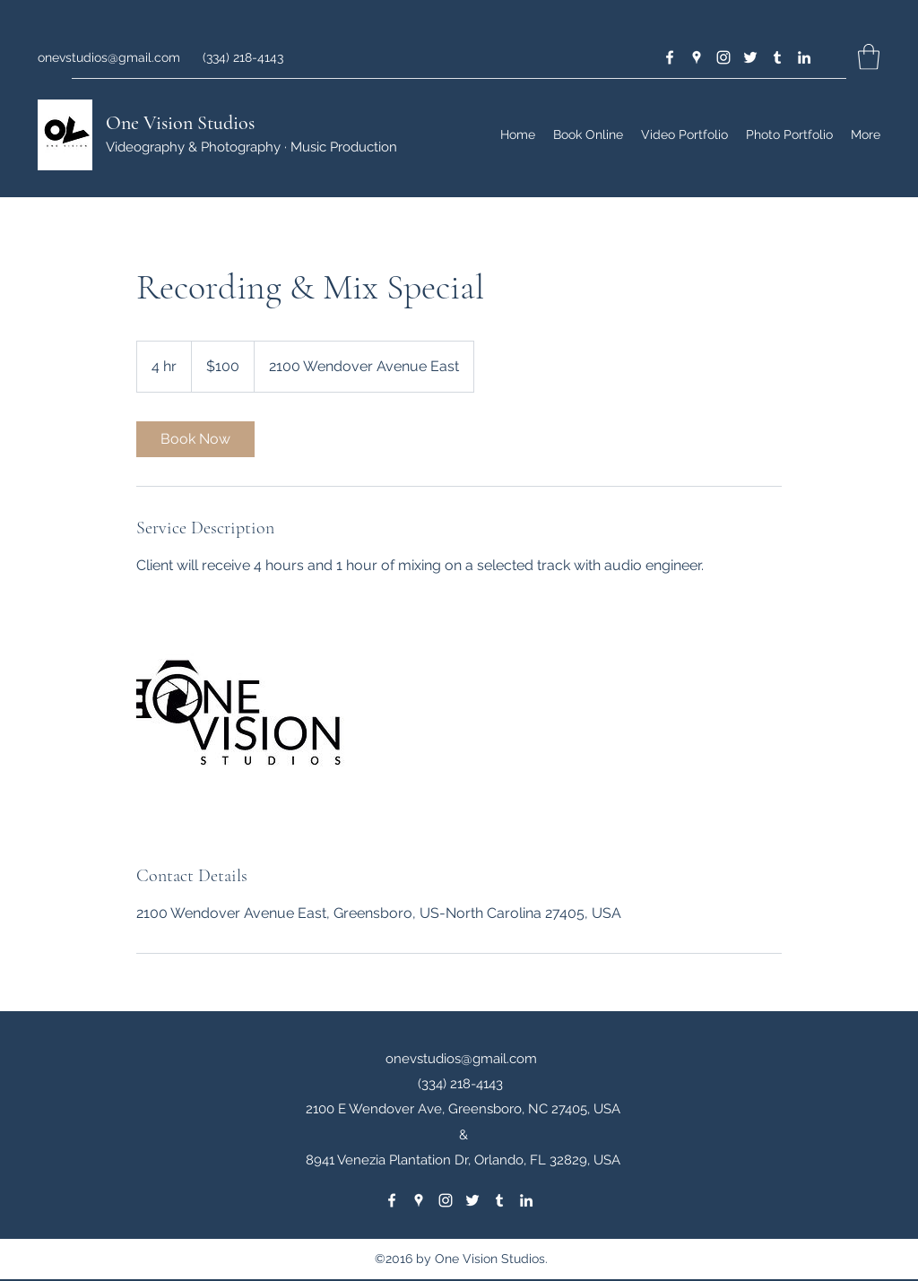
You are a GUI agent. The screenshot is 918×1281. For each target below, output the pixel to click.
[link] (195, 439)
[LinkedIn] (804, 57)
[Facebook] (670, 57)
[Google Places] (697, 57)
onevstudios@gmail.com (109, 57)
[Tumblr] (777, 57)
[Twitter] (750, 57)
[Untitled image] (240, 720)
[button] (868, 57)
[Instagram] (723, 57)
